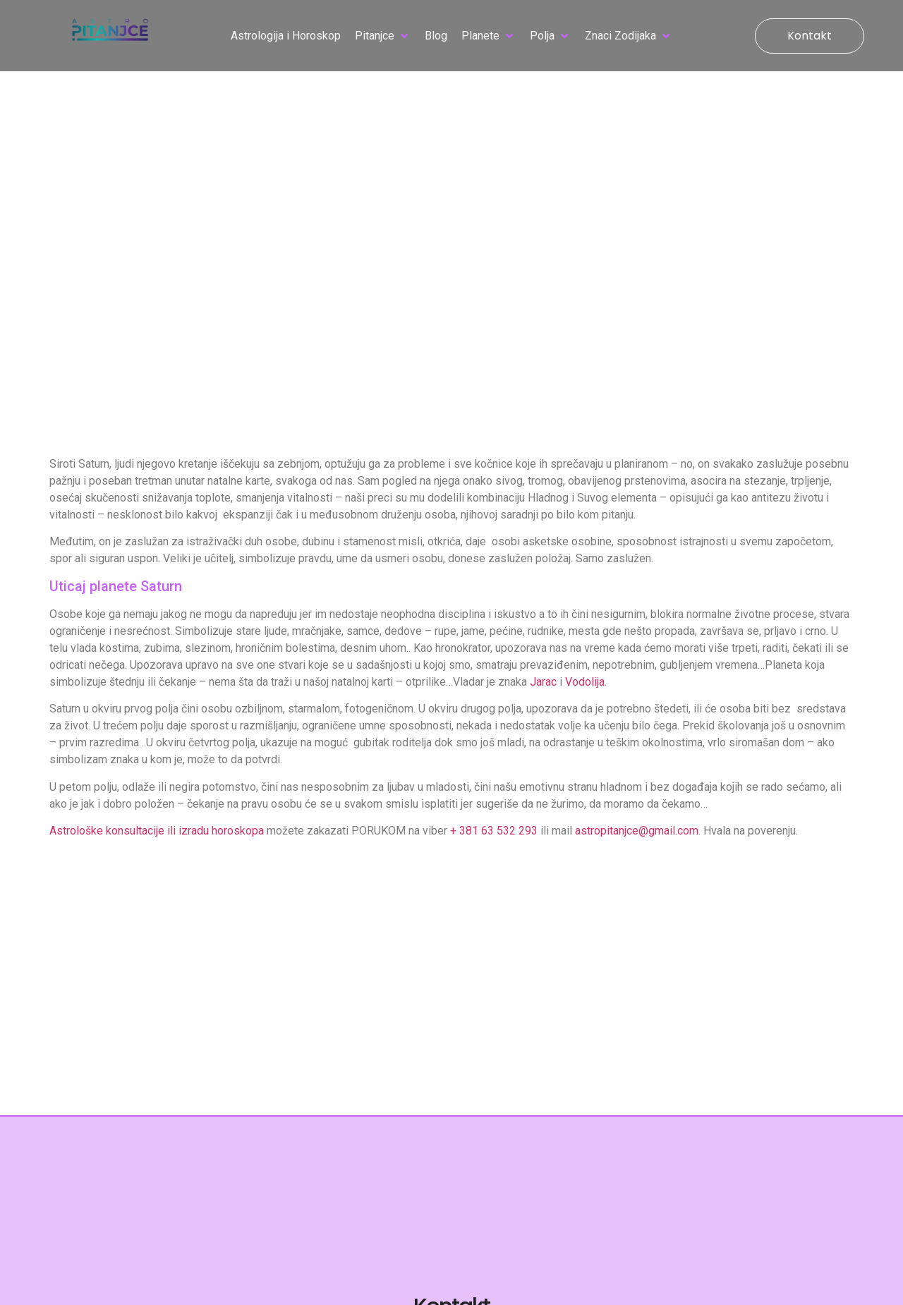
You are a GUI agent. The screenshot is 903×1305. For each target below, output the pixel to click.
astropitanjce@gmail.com (636, 830)
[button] (383, 36)
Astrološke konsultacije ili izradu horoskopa (156, 830)
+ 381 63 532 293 (494, 830)
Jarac (543, 681)
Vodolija (585, 681)
